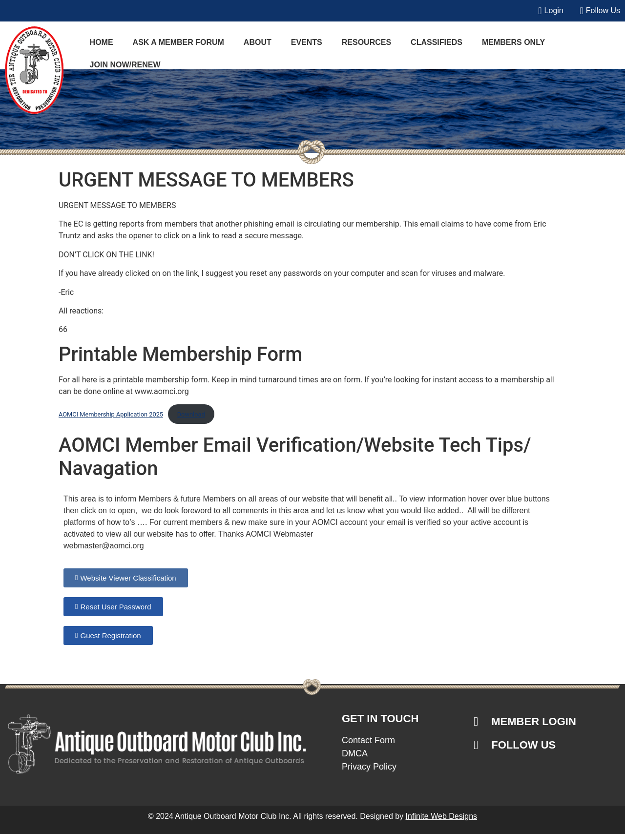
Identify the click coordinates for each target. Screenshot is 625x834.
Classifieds (436, 42)
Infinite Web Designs (441, 816)
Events (306, 42)
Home (101, 42)
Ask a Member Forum (178, 42)
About (257, 42)
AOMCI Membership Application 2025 (111, 414)
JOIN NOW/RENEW (125, 65)
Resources (366, 42)
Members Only (513, 42)
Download (191, 414)
